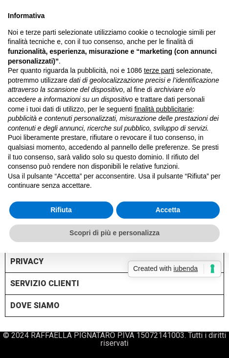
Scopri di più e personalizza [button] (114, 233)
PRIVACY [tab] (26, 261)
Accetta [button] (167, 210)
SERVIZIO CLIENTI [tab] (44, 283)
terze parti (159, 70)
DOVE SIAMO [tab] (35, 305)
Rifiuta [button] (61, 210)
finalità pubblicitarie (163, 109)
